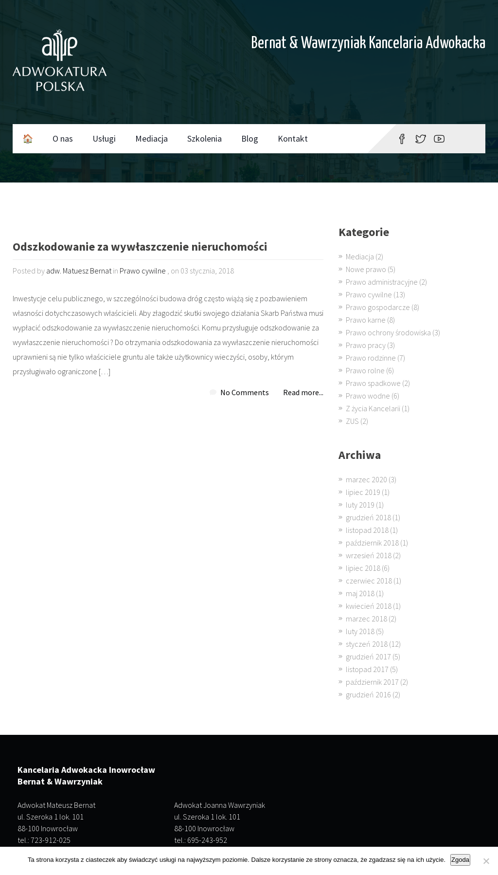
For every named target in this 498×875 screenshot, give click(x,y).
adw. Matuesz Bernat (78, 270)
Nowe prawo (366, 269)
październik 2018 (372, 542)
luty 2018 (360, 631)
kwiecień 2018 (368, 606)
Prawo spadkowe (373, 383)
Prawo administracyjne (382, 282)
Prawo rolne (365, 370)
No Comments (244, 392)
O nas (63, 138)
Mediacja (151, 138)
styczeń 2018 (367, 644)
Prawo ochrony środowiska (388, 332)
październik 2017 (372, 682)
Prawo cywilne (143, 270)
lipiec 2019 (363, 492)
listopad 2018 (367, 530)
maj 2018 (360, 593)
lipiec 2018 (363, 568)
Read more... (303, 392)
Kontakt (293, 138)
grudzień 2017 (368, 656)
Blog (249, 138)
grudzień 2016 (368, 694)
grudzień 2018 (368, 517)
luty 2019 (360, 505)
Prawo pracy (366, 345)
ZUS (352, 421)
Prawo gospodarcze (378, 307)
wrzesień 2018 (368, 555)
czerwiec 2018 (369, 580)
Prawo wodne (368, 396)
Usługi (104, 138)
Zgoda (460, 859)
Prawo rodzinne (371, 358)
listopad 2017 (367, 669)
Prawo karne (366, 320)
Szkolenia (204, 138)
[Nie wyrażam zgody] (486, 861)
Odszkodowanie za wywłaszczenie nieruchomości (140, 247)
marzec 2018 (366, 618)
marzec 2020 (366, 479)
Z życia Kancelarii (373, 408)
